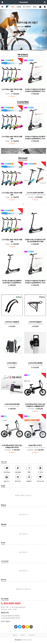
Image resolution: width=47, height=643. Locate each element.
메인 (12, 7)
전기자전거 (27, 7)
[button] (3, 29)
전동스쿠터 (36, 7)
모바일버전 (32, 635)
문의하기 (22, 635)
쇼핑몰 (18, 7)
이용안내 (14, 635)
